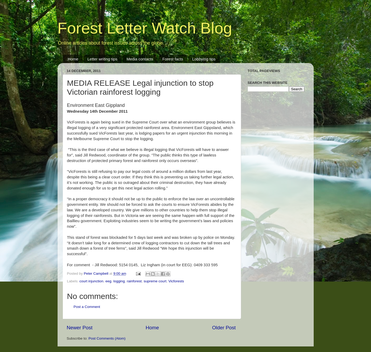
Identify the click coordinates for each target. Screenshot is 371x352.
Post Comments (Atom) (106, 338)
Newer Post (80, 327)
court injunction (91, 281)
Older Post (224, 327)
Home (73, 59)
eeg (108, 281)
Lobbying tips (203, 59)
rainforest (134, 281)
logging (119, 281)
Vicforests (176, 281)
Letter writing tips (102, 59)
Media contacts (139, 59)
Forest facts (172, 59)
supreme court (155, 281)
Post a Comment (87, 307)
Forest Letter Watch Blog (145, 28)
